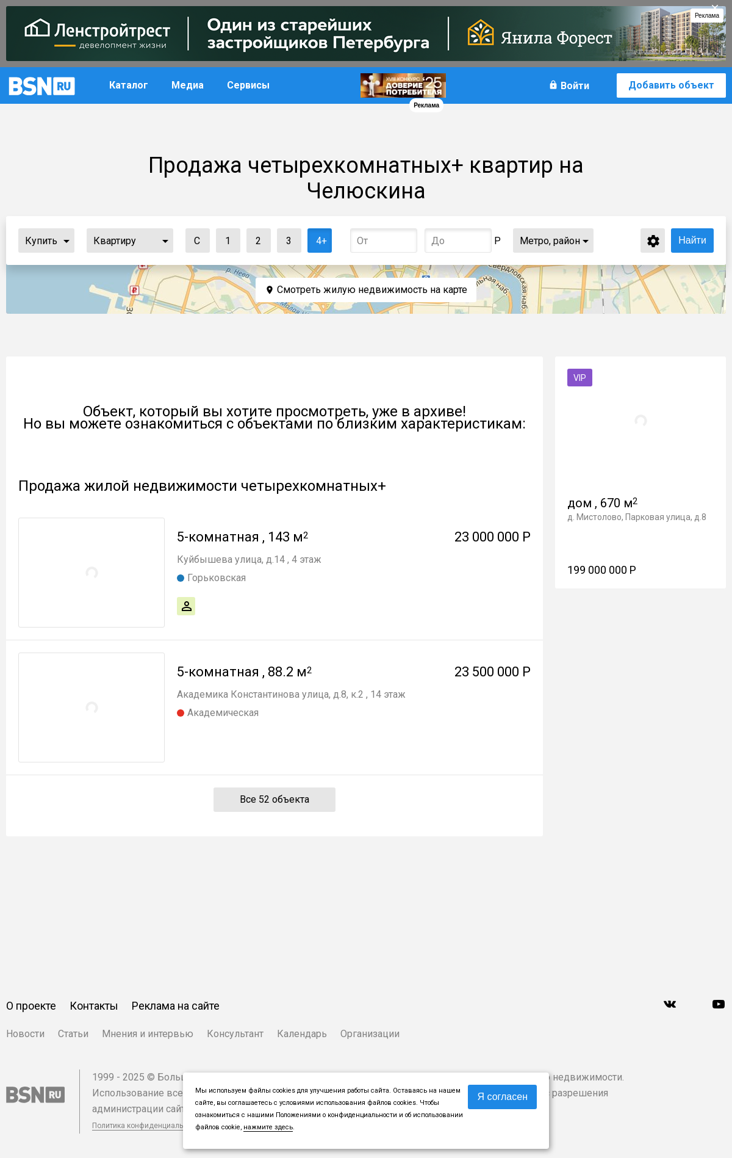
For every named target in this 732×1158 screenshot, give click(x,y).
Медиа (187, 85)
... (66, 240)
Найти (692, 240)
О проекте (31, 1005)
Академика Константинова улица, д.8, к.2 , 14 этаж (291, 694)
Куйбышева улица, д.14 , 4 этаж (249, 559)
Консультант (235, 1034)
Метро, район (550, 241)
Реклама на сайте (176, 1005)
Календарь (302, 1034)
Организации (370, 1034)
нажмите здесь (268, 1127)
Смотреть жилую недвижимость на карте (372, 289)
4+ (317, 238)
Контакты (94, 1005)
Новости (25, 1034)
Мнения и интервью (147, 1034)
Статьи (73, 1034)
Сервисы (248, 85)
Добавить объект (671, 85)
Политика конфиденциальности (147, 1125)
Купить (41, 241)
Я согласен (502, 1096)
